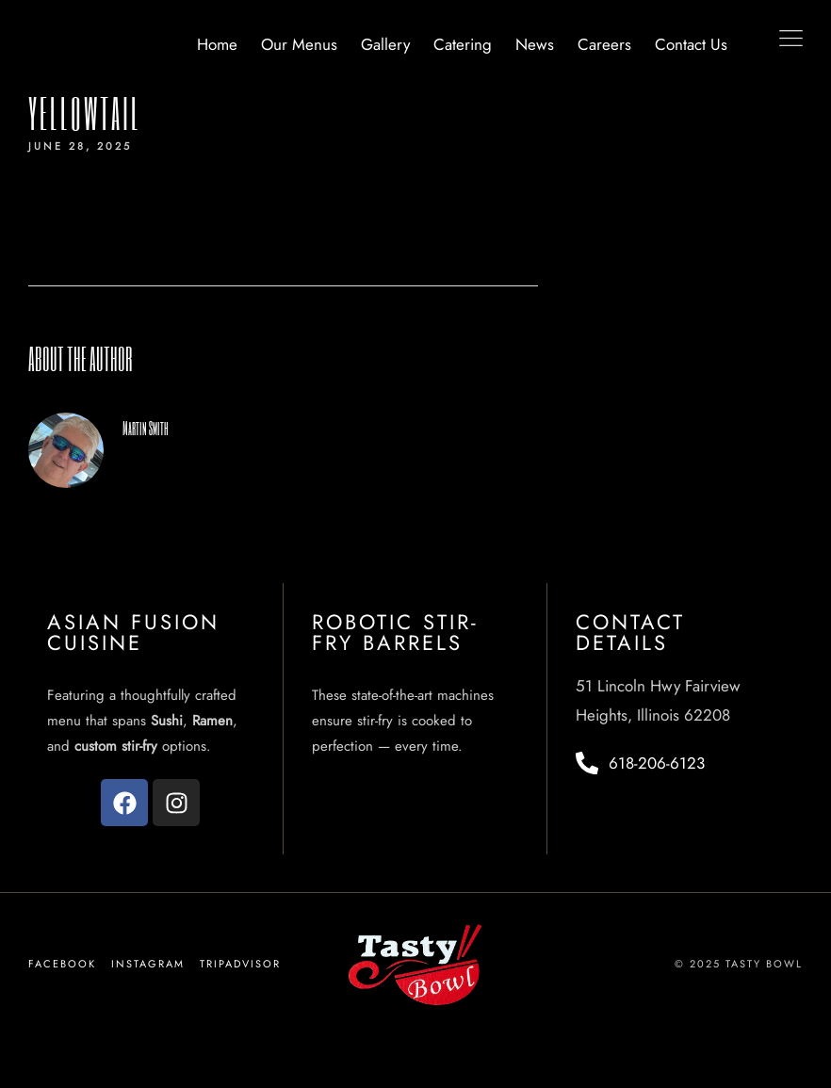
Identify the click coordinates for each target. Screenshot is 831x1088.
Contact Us (691, 44)
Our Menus (299, 44)
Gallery (385, 44)
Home (217, 44)
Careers (604, 44)
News (534, 44)
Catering (462, 44)
